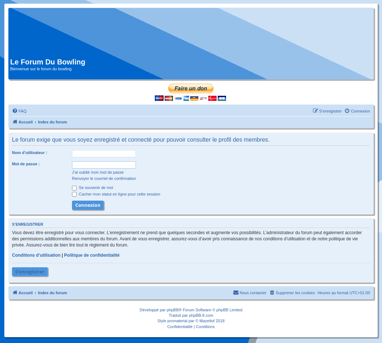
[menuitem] (19, 111)
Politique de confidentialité (92, 255)
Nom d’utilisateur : (29, 152)
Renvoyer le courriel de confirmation (104, 178)
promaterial (178, 321)
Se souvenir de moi (92, 187)
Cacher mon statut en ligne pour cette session (116, 194)
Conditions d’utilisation (36, 255)
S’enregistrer (29, 271)
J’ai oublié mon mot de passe (98, 172)
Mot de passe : (26, 164)
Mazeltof (207, 321)
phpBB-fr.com (201, 315)
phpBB (173, 310)
